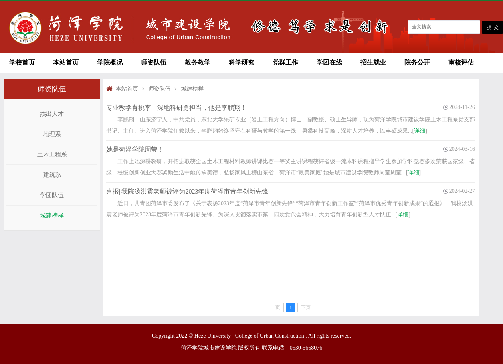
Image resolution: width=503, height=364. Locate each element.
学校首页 (22, 62)
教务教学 (197, 62)
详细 (419, 131)
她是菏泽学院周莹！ (135, 149)
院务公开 (417, 62)
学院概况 (110, 62)
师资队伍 (153, 62)
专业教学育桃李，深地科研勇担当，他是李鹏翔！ (176, 107)
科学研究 (241, 62)
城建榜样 (52, 215)
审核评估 (461, 62)
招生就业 (373, 62)
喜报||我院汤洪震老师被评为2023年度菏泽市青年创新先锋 (187, 191)
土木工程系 (52, 154)
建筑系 (52, 175)
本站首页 (66, 62)
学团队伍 (52, 195)
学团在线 (329, 62)
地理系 (52, 134)
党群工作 (285, 62)
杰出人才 (52, 114)
